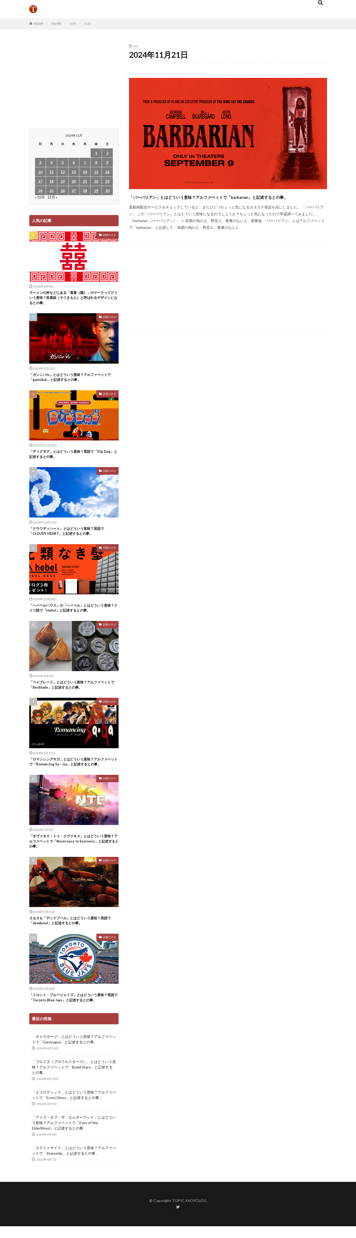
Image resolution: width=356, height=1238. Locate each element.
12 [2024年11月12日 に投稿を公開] (63, 172)
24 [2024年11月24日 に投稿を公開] (40, 190)
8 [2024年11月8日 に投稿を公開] (96, 162)
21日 (87, 24)
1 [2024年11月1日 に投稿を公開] (96, 153)
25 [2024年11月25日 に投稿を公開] (51, 190)
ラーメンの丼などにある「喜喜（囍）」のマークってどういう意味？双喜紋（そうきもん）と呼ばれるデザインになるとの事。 (72, 299)
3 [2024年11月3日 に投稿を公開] (40, 162)
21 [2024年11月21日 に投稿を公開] (85, 181)
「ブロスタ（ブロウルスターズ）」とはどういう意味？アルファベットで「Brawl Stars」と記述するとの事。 (74, 1096)
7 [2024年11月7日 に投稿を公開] (85, 162)
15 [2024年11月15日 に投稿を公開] (96, 172)
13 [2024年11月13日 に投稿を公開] (74, 172)
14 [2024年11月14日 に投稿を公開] (85, 172)
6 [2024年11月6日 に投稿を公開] (74, 162)
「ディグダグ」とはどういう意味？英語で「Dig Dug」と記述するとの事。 (71, 459)
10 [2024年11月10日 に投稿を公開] (40, 172)
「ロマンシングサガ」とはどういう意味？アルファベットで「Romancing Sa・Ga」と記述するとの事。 (73, 776)
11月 (72, 24)
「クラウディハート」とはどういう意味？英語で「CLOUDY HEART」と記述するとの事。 (72, 537)
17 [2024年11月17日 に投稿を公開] (40, 181)
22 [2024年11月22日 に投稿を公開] (96, 181)
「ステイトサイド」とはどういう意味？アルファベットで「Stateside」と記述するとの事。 (74, 1179)
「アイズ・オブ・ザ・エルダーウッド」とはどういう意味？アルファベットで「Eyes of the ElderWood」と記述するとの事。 (74, 1151)
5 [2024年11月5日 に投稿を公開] (63, 162)
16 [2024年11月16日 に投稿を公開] (107, 172)
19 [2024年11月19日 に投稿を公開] (63, 181)
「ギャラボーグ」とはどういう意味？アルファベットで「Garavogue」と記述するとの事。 (74, 1068)
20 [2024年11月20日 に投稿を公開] (74, 181)
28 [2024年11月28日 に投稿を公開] (85, 190)
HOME (38, 24)
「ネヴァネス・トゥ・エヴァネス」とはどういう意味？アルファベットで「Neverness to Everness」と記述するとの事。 (72, 860)
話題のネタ (109, 234)
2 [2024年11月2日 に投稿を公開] (107, 153)
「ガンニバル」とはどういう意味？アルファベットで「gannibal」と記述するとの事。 (72, 380)
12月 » (52, 197)
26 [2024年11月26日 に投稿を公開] (63, 190)
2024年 (56, 24)
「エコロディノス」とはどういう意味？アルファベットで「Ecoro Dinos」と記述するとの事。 (74, 1124)
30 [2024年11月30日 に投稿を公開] (107, 190)
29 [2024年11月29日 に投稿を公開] (96, 190)
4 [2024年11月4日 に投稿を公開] (51, 162)
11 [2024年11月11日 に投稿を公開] (51, 172)
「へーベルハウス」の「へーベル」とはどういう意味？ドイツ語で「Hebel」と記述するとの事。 (72, 616)
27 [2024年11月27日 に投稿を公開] (74, 190)
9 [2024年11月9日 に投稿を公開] (107, 162)
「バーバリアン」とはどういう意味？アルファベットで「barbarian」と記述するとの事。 (210, 201)
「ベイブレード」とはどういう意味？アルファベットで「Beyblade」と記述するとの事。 (72, 694)
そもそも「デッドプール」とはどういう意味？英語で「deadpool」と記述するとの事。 (72, 941)
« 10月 (40, 197)
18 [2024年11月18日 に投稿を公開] (51, 181)
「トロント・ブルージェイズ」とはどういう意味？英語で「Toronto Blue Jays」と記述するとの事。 (73, 1023)
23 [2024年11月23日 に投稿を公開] (107, 181)
